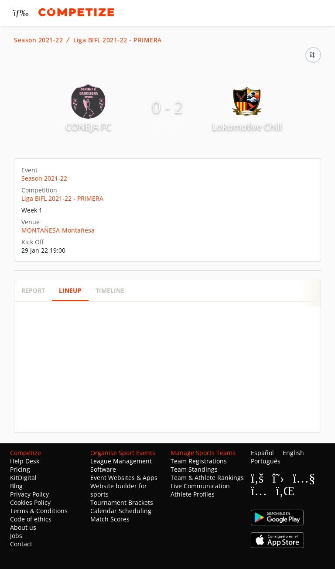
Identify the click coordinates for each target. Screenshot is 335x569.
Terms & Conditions (39, 511)
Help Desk (24, 461)
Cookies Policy (30, 502)
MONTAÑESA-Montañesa (58, 230)
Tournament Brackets (121, 502)
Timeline (110, 290)
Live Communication (200, 486)
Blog (16, 486)
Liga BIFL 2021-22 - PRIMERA (117, 40)
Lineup (70, 290)
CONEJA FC (88, 126)
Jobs (16, 535)
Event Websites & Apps (123, 477)
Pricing (20, 469)
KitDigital (23, 477)
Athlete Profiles (193, 494)
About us (23, 527)
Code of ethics (30, 519)
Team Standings (194, 469)
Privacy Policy (29, 494)
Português (265, 461)
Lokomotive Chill (247, 126)
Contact (21, 544)
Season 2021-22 (38, 40)
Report (33, 290)
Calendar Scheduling (120, 511)
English (293, 453)
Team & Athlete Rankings (207, 477)
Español (262, 453)
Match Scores (110, 519)
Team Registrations (199, 461)
